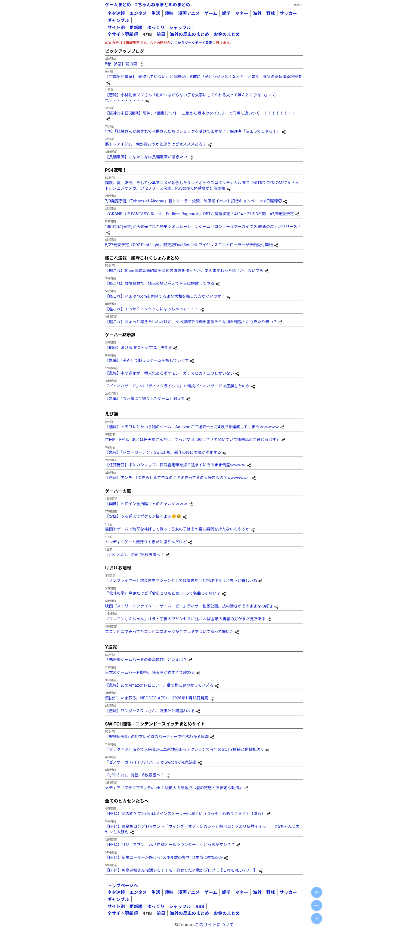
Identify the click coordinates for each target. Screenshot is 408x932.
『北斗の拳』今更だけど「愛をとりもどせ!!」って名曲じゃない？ (163, 593)
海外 (257, 13)
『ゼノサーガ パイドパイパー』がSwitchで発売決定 (151, 762)
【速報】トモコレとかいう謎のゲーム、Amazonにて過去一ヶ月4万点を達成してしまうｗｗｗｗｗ (192, 426)
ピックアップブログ (124, 51)
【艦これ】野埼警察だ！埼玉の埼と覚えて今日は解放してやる (159, 283)
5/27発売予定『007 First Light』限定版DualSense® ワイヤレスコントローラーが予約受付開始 (189, 244)
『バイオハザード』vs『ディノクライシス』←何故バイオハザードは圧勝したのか (177, 386)
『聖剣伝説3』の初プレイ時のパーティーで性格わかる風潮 (157, 736)
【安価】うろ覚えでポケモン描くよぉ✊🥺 (143, 516)
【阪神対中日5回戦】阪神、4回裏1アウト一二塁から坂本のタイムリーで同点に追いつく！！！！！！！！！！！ (204, 113)
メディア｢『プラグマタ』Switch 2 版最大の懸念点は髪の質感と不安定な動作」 (174, 787)
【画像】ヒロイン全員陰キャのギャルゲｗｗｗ (146, 503)
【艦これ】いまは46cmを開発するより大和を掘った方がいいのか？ (165, 296)
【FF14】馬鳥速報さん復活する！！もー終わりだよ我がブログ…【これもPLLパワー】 (181, 870)
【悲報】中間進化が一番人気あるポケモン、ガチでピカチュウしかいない (169, 373)
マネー (241, 13)
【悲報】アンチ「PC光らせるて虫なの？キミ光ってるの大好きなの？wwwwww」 (178, 477)
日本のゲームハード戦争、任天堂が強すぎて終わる (150, 672)
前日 (160, 34)
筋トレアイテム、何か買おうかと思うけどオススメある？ (155, 144)
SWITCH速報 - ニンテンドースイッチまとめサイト (155, 724)
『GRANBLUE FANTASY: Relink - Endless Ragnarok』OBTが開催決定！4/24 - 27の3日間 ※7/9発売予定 (199, 213)
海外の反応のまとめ (189, 34)
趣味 (169, 13)
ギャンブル (118, 20)
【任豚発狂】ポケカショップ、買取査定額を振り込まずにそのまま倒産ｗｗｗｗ (175, 464)
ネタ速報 (116, 13)
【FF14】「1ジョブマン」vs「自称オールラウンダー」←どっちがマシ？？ (170, 844)
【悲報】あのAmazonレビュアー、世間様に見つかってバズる (159, 685)
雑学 (226, 13)
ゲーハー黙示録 (120, 335)
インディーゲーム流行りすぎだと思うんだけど (146, 541)
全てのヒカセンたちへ (127, 801)
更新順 (136, 27)
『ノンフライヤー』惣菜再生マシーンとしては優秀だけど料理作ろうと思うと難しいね (181, 580)
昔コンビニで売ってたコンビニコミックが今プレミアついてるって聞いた (169, 631)
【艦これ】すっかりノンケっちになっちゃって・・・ (152, 309)
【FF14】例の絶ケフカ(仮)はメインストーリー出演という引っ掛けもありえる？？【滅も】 (185, 813)
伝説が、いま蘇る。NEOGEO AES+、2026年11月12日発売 (156, 698)
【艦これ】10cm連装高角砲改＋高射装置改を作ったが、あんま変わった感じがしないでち (184, 270)
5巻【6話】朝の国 (121, 63)
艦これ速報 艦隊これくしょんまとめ (142, 258)
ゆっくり (156, 27)
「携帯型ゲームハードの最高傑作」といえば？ (146, 659)
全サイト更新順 (122, 34)
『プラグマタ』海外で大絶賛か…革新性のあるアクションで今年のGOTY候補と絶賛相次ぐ (184, 749)
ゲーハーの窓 (118, 491)
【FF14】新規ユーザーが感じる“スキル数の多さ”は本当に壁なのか (164, 857)
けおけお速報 (118, 567)
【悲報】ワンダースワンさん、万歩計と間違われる (150, 710)
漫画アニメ (189, 13)
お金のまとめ (227, 34)
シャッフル (180, 27)
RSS (200, 906)
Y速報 (111, 647)
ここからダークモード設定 (191, 43)
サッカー (288, 13)
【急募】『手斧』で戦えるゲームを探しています (147, 360)
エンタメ (138, 13)
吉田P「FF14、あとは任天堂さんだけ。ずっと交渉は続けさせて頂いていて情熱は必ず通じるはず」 (192, 439)
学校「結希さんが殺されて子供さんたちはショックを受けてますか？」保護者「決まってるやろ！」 (192, 131)
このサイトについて (214, 924)
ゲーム (210, 13)
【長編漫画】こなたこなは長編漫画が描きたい (146, 157)
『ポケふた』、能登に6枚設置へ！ (134, 554)
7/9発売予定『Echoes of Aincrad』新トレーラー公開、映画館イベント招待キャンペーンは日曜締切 (193, 201)
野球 (270, 13)
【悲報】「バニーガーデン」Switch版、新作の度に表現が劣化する (163, 452)
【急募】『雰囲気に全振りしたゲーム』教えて (145, 398)
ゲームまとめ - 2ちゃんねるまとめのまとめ (147, 4)
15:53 (297, 5)
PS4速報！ (116, 170)
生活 (156, 13)
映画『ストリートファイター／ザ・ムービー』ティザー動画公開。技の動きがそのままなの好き (189, 606)
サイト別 (116, 27)
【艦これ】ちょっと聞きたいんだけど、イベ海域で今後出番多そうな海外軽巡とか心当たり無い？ (191, 321)
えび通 (111, 414)
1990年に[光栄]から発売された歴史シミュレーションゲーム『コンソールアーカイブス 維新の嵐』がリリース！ (203, 226)
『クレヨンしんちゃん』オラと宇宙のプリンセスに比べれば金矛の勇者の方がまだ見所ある (185, 618)
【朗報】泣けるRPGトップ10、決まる (138, 347)
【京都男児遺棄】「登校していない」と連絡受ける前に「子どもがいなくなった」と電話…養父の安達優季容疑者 (203, 76)
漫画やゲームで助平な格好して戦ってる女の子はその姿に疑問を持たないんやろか (177, 529)
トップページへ (122, 885)
